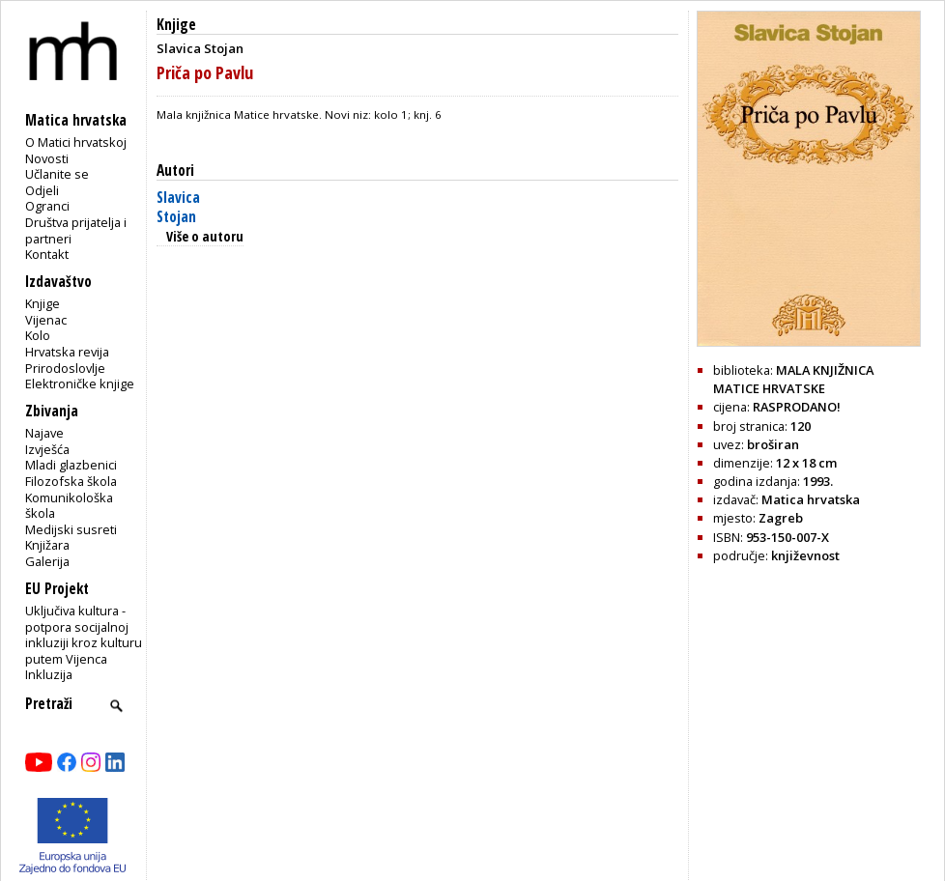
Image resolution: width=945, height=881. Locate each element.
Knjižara (47, 545)
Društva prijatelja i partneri (76, 230)
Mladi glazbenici (71, 464)
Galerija (47, 561)
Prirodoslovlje (65, 368)
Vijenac (46, 319)
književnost (805, 555)
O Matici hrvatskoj (76, 142)
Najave (44, 432)
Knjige (42, 303)
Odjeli (42, 190)
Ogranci (47, 205)
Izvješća (47, 449)
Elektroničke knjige (79, 383)
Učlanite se (57, 174)
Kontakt (47, 254)
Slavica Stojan (178, 207)
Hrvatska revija (67, 351)
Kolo (37, 335)
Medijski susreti (71, 529)
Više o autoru (204, 236)
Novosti (47, 158)
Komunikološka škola (69, 506)
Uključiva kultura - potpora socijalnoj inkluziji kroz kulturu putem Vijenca (83, 635)
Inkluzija (48, 674)
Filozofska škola (71, 481)
